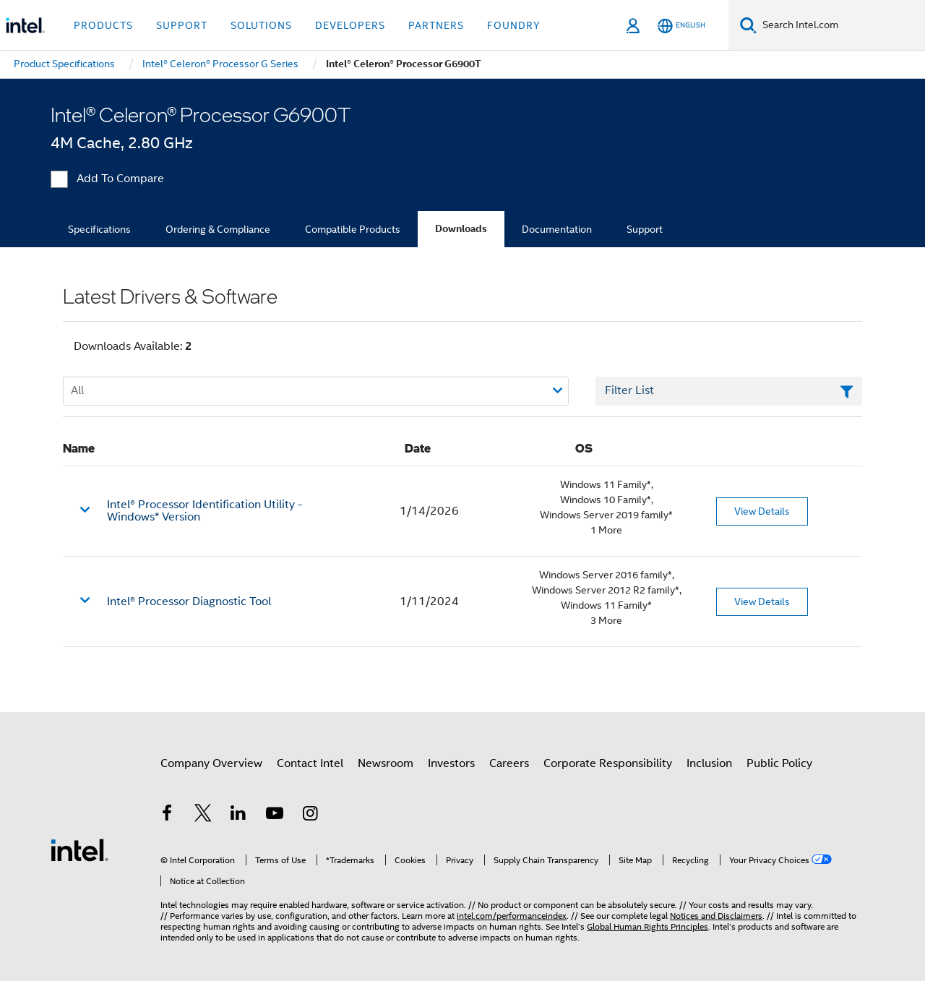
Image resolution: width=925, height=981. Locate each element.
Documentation (557, 229)
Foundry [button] (514, 25)
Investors (451, 763)
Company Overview (211, 763)
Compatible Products (352, 229)
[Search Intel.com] (841, 25)
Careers (509, 763)
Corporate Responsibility (607, 763)
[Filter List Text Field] (728, 391)
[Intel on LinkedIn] (238, 815)
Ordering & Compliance (217, 229)
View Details (762, 511)
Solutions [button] (261, 25)
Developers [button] (350, 25)
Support (645, 229)
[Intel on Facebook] (167, 815)
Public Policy (779, 763)
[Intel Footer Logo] (79, 849)
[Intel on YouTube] (274, 815)
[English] (681, 26)
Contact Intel (310, 763)
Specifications (99, 229)
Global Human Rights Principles (647, 926)
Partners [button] (436, 25)
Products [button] (103, 25)
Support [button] (181, 25)
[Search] (748, 25)
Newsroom (385, 763)
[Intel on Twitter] (203, 815)
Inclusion (709, 763)
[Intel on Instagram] (310, 815)
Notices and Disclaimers (716, 915)
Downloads (461, 229)
